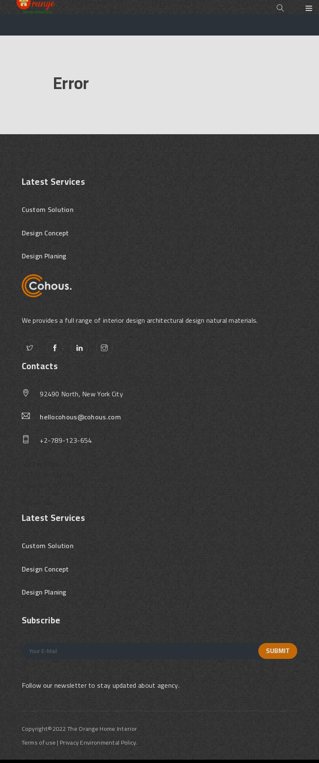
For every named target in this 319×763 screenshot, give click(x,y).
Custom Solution (48, 209)
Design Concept (45, 233)
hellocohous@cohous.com (80, 417)
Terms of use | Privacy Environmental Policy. (80, 742)
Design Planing (44, 256)
